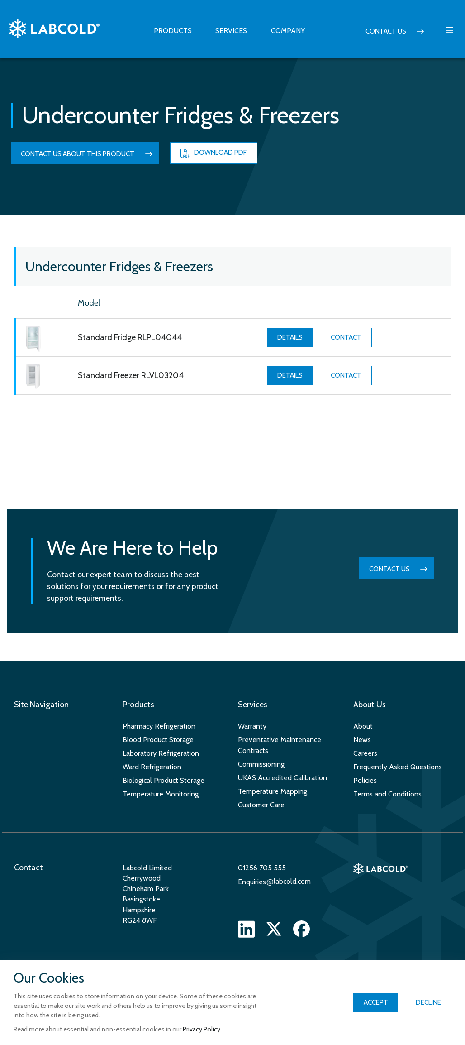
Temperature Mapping (272, 791)
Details (290, 337)
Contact (346, 337)
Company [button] (288, 30)
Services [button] (231, 30)
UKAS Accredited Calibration (282, 777)
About (363, 726)
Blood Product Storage (158, 739)
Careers (365, 753)
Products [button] (173, 30)
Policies (365, 780)
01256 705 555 (262, 867)
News (362, 739)
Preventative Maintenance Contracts (279, 745)
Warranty (252, 726)
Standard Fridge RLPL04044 (130, 337)
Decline (428, 1002)
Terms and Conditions (387, 794)
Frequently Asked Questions (397, 766)
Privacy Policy (201, 1029)
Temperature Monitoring (161, 794)
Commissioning (261, 764)
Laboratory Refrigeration (161, 753)
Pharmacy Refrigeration (159, 726)
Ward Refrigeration (152, 766)
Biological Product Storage (163, 780)
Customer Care (261, 805)
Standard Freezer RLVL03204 (131, 375)
